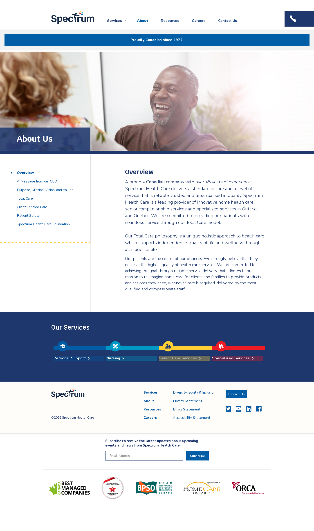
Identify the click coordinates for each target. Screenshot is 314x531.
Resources (170, 20)
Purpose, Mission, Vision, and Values (45, 189)
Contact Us (227, 20)
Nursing (115, 358)
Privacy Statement (187, 401)
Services (114, 20)
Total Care (25, 198)
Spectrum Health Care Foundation (43, 224)
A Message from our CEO (37, 181)
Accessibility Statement (191, 417)
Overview (25, 172)
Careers (199, 20)
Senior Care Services (180, 358)
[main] (157, 217)
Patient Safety (28, 215)
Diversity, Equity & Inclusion (194, 392)
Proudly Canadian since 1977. (157, 39)
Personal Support (72, 358)
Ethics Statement (186, 409)
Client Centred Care (32, 207)
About (142, 20)
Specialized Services (233, 358)
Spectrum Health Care (68, 24)
